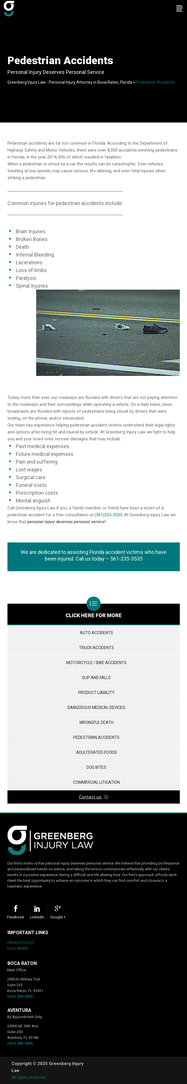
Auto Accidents (96, 632)
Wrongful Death (96, 722)
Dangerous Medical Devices (96, 707)
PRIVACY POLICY (20, 942)
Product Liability (96, 692)
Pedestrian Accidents (96, 737)
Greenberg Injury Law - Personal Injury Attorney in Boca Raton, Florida (69, 82)
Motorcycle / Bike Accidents (96, 662)
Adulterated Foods (96, 752)
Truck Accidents (96, 647)
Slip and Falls (96, 677)
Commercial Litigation (96, 782)
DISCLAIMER (17, 948)
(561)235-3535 (108, 514)
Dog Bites (96, 767)
